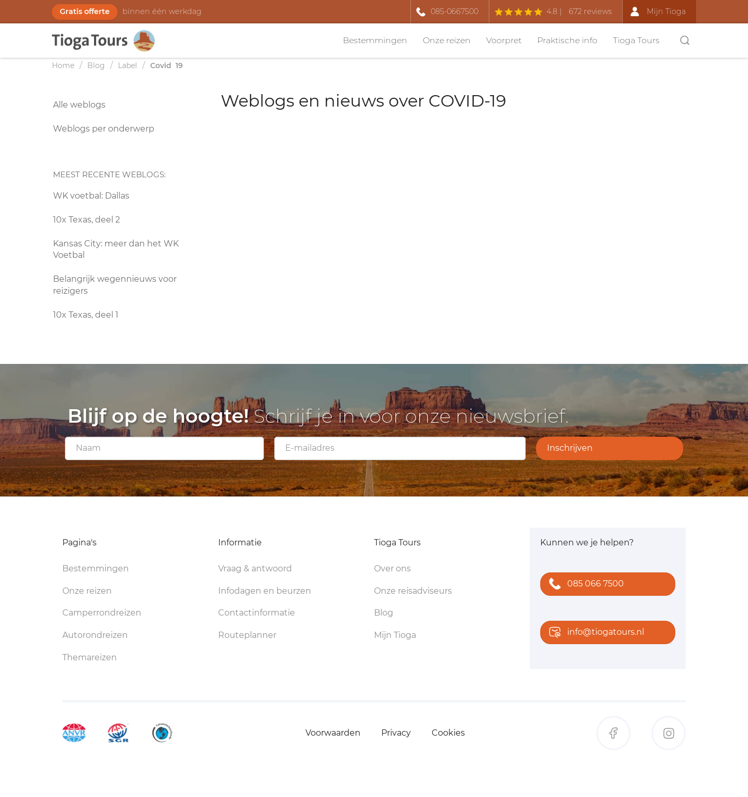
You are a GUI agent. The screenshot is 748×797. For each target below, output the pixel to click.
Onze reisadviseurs (413, 591)
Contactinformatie (256, 613)
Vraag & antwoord (255, 568)
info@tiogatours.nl (594, 633)
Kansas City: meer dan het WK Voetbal (116, 249)
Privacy (396, 733)
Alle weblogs (79, 105)
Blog (383, 613)
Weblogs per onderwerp (103, 129)
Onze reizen (447, 40)
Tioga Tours (636, 40)
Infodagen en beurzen (264, 591)
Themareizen (89, 657)
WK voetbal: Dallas (91, 196)
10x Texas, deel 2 (86, 220)
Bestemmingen (375, 40)
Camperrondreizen (101, 613)
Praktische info (567, 40)
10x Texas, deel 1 (85, 315)
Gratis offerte (85, 11)
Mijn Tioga (395, 635)
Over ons (392, 568)
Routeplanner (247, 635)
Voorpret (504, 40)
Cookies (448, 733)
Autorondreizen (95, 635)
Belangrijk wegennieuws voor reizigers (115, 285)
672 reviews (590, 11)
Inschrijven (570, 448)
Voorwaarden (332, 733)
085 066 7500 (584, 584)
